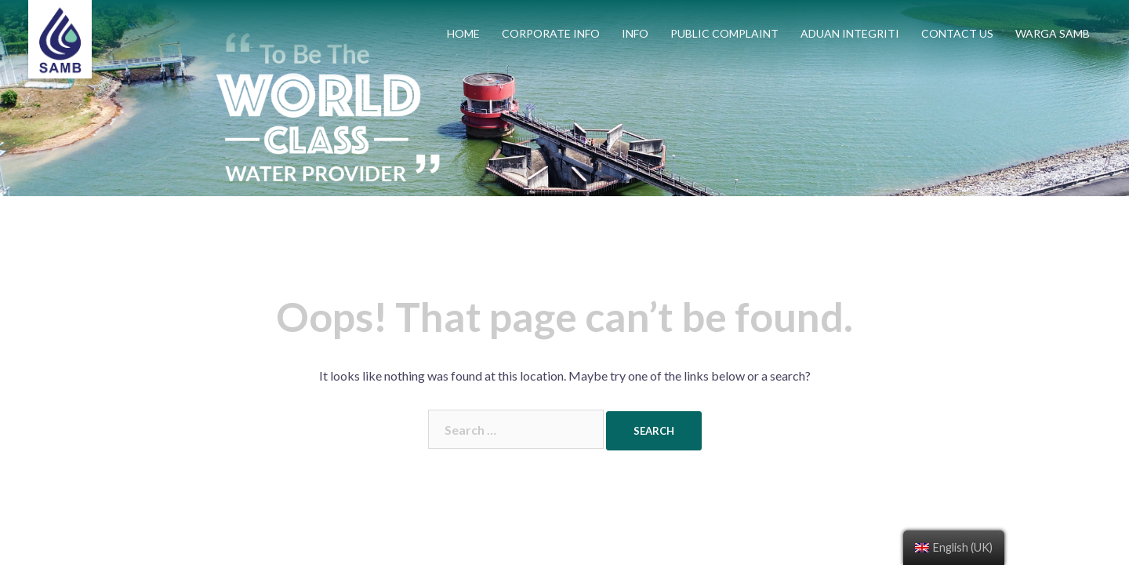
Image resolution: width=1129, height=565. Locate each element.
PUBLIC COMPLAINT (724, 33)
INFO (635, 33)
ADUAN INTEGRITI (849, 33)
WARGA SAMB (1052, 33)
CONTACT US (957, 33)
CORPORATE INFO (551, 33)
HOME (463, 33)
